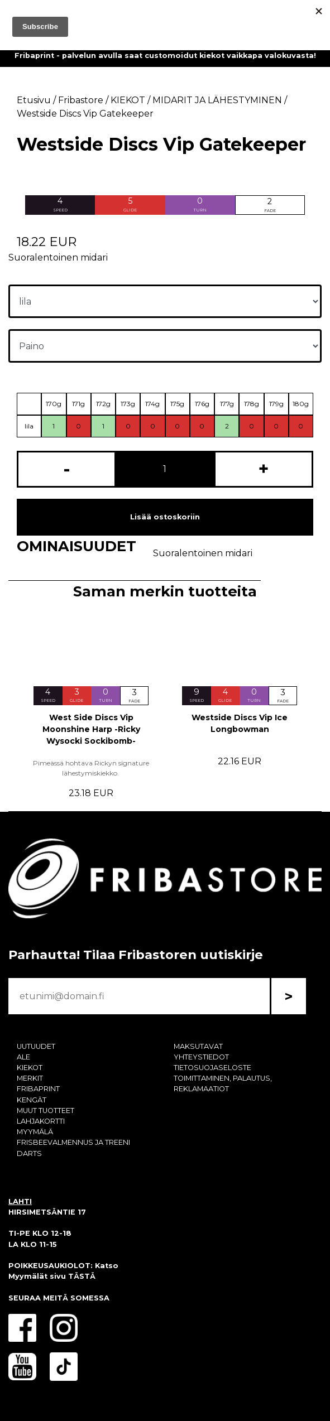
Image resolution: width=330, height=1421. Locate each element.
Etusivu (34, 100)
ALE (23, 1057)
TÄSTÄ (81, 1276)
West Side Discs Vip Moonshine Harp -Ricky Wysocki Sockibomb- (91, 729)
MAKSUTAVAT (198, 1046)
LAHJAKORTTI (41, 1121)
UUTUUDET (36, 1046)
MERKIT (30, 1078)
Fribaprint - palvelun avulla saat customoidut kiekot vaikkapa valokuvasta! (165, 55)
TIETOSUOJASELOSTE (212, 1067)
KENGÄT (31, 1100)
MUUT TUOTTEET (45, 1110)
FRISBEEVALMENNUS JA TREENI (73, 1142)
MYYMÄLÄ (35, 1132)
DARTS (29, 1153)
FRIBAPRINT (38, 1089)
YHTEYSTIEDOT (201, 1057)
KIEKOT (29, 1067)
